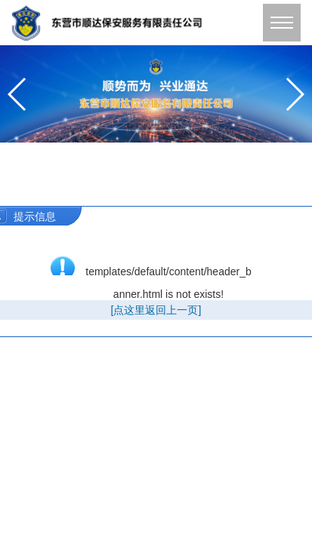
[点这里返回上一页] (156, 310)
